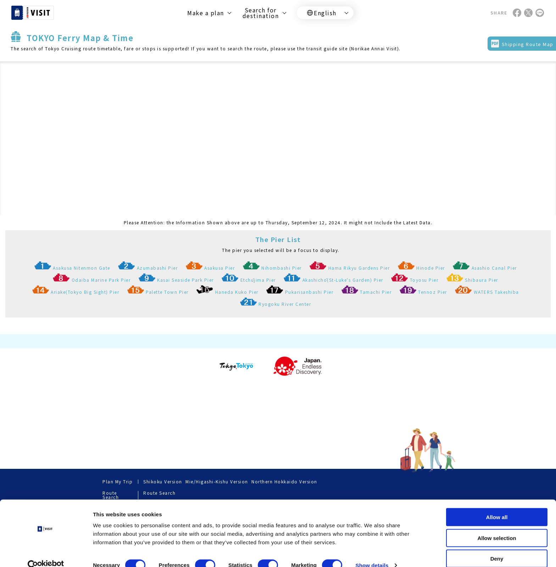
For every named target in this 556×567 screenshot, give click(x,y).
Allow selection (496, 526)
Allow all (497, 505)
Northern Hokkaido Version (284, 481)
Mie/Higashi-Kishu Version (216, 481)
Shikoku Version (162, 481)
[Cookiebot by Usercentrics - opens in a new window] (46, 553)
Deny (497, 546)
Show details (372, 553)
